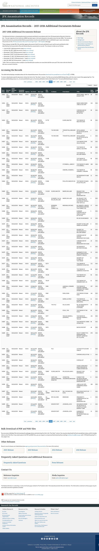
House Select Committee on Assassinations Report (85, 44)
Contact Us (94, 2)
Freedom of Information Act (53, 544)
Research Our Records (10, 11)
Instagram (47, 539)
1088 (58, 82)
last (74, 82)
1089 (61, 82)
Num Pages (92, 90)
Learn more (85, 548)
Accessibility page (38, 494)
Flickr (57, 539)
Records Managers (23, 518)
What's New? (55, 509)
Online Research (7, 509)
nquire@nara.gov (12, 478)
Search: (68, 85)
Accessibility (36, 544)
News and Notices (55, 511)
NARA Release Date (14, 90)
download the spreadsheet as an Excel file (57, 74)
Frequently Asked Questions (15, 463)
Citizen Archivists (76, 2)
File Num (47, 90)
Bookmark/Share (86, 2)
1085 (47, 82)
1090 (65, 82)
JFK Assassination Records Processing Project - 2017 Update (29, 41)
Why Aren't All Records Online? (40, 522)
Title (78, 91)
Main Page (80, 38)
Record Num (8, 90)
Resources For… (23, 509)
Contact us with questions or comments (11, 501)
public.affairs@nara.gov (62, 478)
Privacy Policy (43, 544)
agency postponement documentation (35, 446)
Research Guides (40, 509)
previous (29, 82)
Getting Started (38, 511)
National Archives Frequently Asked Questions (41, 514)
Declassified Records (40, 518)
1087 (54, 82)
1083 (40, 82)
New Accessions (55, 513)
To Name (53, 91)
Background (81, 40)
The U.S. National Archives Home (20, 4)
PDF (32, 96)
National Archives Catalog (8, 518)
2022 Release (57, 450)
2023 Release (33, 450)
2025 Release (9, 450)
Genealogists (22, 511)
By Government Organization (6, 516)
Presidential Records (7, 520)
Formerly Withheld (21, 90)
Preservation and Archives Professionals (25, 516)
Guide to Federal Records (41, 516)
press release (27, 48)
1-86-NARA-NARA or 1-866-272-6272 (49, 548)
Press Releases (57, 463)
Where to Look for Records (41, 520)
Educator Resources (49, 11)
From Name (66, 91)
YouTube (52, 539)
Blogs (54, 539)
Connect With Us (49, 536)
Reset (95, 85)
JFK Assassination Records (24, 19)
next (70, 82)
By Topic (4, 511)
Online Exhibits (5, 528)
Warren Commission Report (85, 42)
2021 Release (81, 450)
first (25, 82)
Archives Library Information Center (9, 526)
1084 (43, 82)
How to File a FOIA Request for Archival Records (41, 526)
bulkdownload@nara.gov (74, 435)
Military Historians (23, 513)
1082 (36, 82)
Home (3, 19)
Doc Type (40, 91)
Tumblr (49, 539)
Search (94, 5)
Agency (27, 91)
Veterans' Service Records (29, 11)
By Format (4, 513)
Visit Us (69, 11)
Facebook (42, 539)
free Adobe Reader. (19, 493)
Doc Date (33, 91)
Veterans (21, 520)
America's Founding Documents (89, 11)
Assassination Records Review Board (86, 48)
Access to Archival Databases (6, 522)
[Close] (97, 536)
